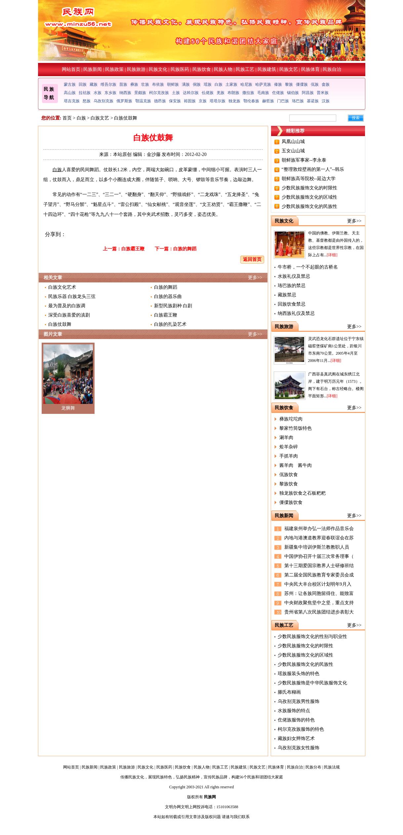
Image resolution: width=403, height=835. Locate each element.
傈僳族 (302, 84)
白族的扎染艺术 (170, 324)
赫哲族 (268, 101)
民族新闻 (92, 69)
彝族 (134, 84)
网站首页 (71, 69)
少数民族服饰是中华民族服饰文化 (312, 682)
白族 (218, 84)
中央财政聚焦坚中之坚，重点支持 (319, 602)
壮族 (145, 84)
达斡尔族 (191, 92)
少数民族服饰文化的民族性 (309, 206)
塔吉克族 (72, 101)
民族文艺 (288, 69)
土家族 (231, 84)
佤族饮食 (288, 474)
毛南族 (263, 92)
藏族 (94, 84)
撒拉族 (248, 92)
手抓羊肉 (288, 456)
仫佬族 (208, 92)
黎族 (289, 84)
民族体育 (310, 69)
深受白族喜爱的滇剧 (69, 315)
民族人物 (223, 69)
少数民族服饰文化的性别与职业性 (312, 636)
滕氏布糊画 (289, 692)
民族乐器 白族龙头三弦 (72, 296)
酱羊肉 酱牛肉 (295, 465)
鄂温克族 (143, 101)
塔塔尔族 (217, 101)
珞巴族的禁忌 (291, 285)
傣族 (278, 84)
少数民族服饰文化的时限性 (309, 187)
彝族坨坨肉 (290, 419)
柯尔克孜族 (159, 92)
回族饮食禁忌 (291, 304)
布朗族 (233, 92)
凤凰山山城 (293, 141)
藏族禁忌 (287, 294)
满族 (186, 84)
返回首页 (252, 259)
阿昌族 (308, 92)
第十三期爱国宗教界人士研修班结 (319, 565)
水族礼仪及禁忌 (294, 276)
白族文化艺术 (62, 287)
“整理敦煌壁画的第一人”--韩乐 (313, 169)
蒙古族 (70, 84)
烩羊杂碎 (288, 446)
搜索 (356, 118)
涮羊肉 (286, 437)
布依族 (158, 84)
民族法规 (332, 767)
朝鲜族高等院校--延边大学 (309, 178)
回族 (83, 84)
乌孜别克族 (103, 101)
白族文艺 (100, 118)
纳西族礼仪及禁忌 (296, 313)
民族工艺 (245, 69)
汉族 (326, 101)
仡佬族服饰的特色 (296, 719)
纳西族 (125, 92)
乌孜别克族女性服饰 (298, 747)
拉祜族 (85, 92)
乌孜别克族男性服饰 (298, 701)
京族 (203, 101)
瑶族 (208, 84)
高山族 (70, 92)
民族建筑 (267, 69)
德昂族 (160, 101)
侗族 (197, 84)
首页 (67, 118)
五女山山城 (293, 150)
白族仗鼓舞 (59, 324)
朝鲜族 (173, 84)
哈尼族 (246, 84)
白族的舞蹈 (184, 248)
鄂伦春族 (251, 101)
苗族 (123, 84)
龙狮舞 (68, 408)
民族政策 (114, 69)
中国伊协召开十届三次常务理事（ (319, 556)
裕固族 (190, 101)
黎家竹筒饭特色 (295, 428)
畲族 (326, 84)
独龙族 (234, 101)
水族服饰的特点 (294, 710)
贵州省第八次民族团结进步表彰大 (319, 612)
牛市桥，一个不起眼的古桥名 (308, 267)
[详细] (332, 255)
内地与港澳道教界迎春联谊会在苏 (319, 537)
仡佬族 (278, 92)
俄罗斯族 (124, 101)
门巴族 (283, 101)
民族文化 (158, 69)
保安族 (175, 101)
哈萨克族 (263, 84)
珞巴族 (298, 101)
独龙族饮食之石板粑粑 (302, 493)
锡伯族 (293, 92)
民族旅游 (136, 69)
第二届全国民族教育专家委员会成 (319, 574)
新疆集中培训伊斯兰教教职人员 (316, 547)
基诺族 (313, 101)
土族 (176, 92)
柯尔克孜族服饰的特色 (301, 729)
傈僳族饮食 (290, 502)
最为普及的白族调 (66, 305)
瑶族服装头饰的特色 (298, 673)
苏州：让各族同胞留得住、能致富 (319, 593)
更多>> (255, 277)
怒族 (87, 101)
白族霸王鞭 (132, 248)
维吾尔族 (108, 84)
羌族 (220, 92)
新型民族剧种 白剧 (173, 305)
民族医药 (180, 69)
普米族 (323, 92)
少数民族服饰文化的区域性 (309, 197)
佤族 (315, 84)
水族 (97, 92)
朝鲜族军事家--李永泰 (304, 160)
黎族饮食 (288, 483)
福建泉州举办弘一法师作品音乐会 (319, 528)
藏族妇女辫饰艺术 (296, 738)
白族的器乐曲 (168, 296)
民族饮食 (201, 69)
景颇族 (140, 92)
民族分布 (313, 767)
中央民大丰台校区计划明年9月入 (317, 584)
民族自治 (332, 69)
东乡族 (110, 92)
